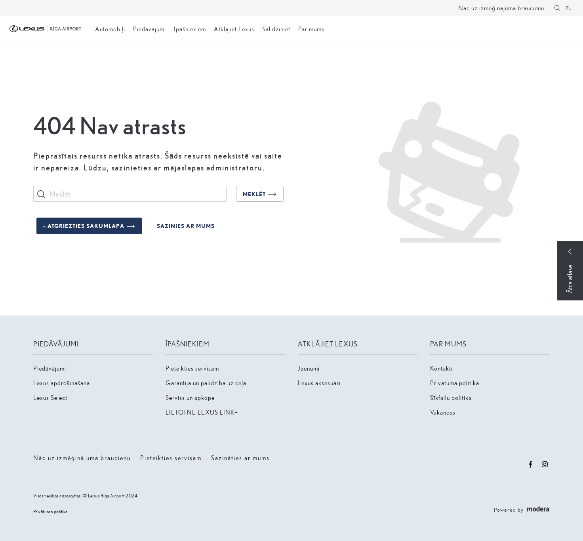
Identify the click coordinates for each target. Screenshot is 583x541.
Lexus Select (50, 397)
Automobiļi (110, 28)
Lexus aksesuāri (319, 382)
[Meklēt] (557, 8)
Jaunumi (309, 368)
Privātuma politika (454, 382)
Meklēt (254, 194)
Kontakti (441, 368)
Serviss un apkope (190, 397)
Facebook (531, 464)
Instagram (545, 464)
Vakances (442, 412)
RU (569, 7)
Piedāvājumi (149, 28)
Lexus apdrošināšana (61, 382)
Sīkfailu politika (451, 397)
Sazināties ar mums (240, 457)
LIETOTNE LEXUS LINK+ (202, 412)
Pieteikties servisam (192, 368)
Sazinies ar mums (186, 225)
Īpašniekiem (190, 28)
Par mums (311, 28)
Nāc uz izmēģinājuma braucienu (501, 7)
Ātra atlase (569, 279)
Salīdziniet (276, 28)
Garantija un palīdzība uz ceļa (206, 382)
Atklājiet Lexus (234, 28)
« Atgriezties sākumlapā (83, 225)
